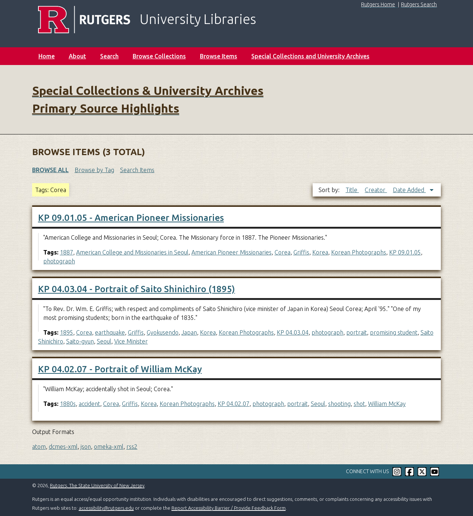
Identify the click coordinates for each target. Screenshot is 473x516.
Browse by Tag (94, 170)
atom (39, 446)
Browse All (50, 170)
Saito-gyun (80, 341)
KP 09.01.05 (405, 252)
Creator (376, 190)
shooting (339, 403)
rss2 (131, 446)
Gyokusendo (162, 332)
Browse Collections (159, 56)
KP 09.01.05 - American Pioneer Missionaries (131, 218)
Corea (282, 252)
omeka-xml (108, 446)
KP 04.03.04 (293, 332)
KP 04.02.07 (233, 403)
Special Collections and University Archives (310, 56)
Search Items (137, 170)
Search (109, 56)
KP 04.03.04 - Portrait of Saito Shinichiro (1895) (136, 289)
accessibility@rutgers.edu (106, 507)
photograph (59, 261)
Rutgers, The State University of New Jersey (97, 485)
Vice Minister (131, 341)
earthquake (110, 332)
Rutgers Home (378, 4)
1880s (68, 403)
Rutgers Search (419, 4)
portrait (356, 332)
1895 (66, 332)
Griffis (301, 252)
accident (89, 403)
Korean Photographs (358, 252)
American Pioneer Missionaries (231, 252)
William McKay (387, 403)
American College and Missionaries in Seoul (132, 252)
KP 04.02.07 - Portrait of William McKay (120, 369)
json (86, 446)
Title (352, 190)
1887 (66, 252)
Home (46, 56)
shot (359, 403)
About (77, 56)
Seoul (104, 341)
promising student (394, 332)
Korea (320, 252)
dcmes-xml (63, 446)
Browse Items (218, 56)
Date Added (409, 190)
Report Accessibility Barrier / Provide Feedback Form (228, 507)
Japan (189, 332)
